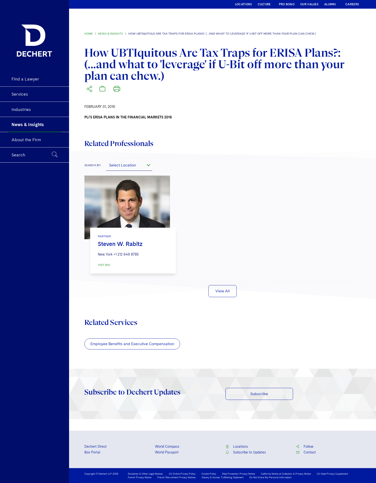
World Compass (167, 446)
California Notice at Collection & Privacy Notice (286, 473)
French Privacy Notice (139, 477)
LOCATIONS (243, 4)
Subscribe (259, 393)
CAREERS (352, 4)
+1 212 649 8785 (126, 254)
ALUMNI (330, 4)
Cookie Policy (208, 473)
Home (88, 33)
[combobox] (129, 165)
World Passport (167, 452)
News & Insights (110, 33)
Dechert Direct (95, 446)
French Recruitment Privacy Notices (176, 477)
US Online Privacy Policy (182, 473)
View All (222, 291)
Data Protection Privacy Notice (238, 473)
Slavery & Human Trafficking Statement (222, 477)
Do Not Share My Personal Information (270, 477)
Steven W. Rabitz (120, 243)
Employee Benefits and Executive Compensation (132, 344)
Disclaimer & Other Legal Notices (145, 473)
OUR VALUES (309, 4)
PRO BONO (286, 4)
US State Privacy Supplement (332, 473)
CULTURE (264, 4)
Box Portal (92, 452)
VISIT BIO (104, 265)
